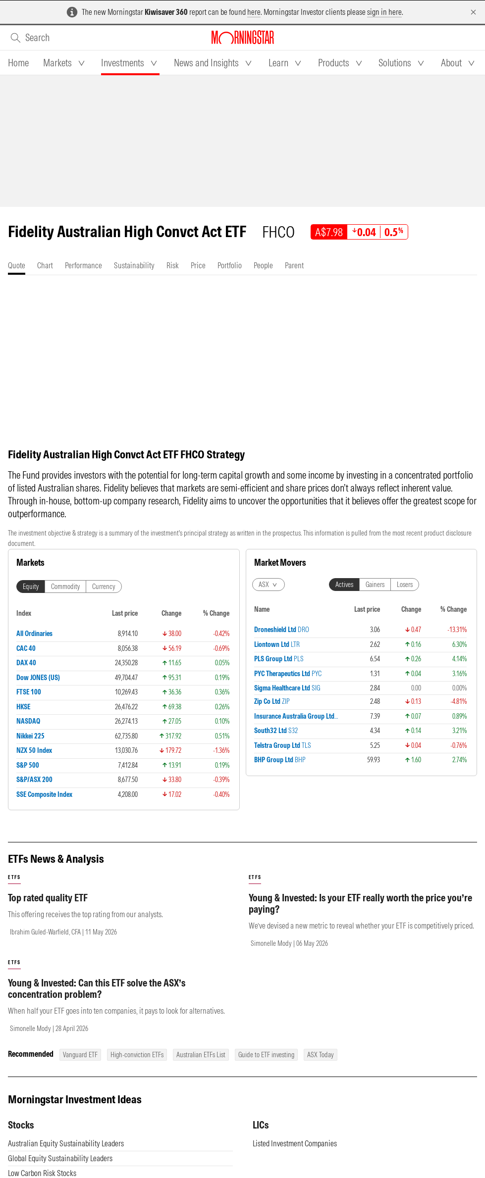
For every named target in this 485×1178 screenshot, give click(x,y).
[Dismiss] (473, 12)
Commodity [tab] (65, 586)
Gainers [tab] (375, 584)
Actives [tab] (344, 584)
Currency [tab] (103, 586)
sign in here (384, 12)
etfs (14, 877)
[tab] (18, 62)
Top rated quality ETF (48, 897)
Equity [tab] (31, 586)
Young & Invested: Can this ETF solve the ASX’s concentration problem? (96, 988)
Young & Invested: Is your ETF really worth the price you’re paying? (360, 903)
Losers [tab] (405, 584)
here (254, 12)
